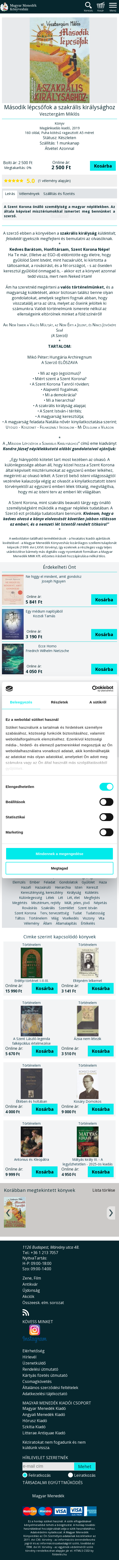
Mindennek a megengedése (59, 854)
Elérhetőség (33, 1351)
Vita (101, 918)
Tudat (77, 913)
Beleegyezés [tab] (21, 702)
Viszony (89, 918)
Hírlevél (29, 1357)
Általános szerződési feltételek (50, 1387)
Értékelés (88, 923)
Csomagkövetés (37, 1381)
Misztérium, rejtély (45, 902)
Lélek (50, 897)
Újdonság (31, 1290)
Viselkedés (70, 918)
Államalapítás (66, 923)
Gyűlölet (88, 882)
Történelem (38, 918)
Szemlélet (66, 908)
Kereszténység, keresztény (42, 892)
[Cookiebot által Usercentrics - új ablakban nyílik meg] (92, 689)
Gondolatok (68, 882)
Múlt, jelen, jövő (77, 902)
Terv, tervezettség (54, 913)
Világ (55, 918)
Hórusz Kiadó (34, 1420)
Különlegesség (30, 897)
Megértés (19, 902)
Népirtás (100, 902)
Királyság (74, 892)
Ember (35, 882)
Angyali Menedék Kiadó (43, 1414)
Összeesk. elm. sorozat (43, 1302)
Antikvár (30, 1284)
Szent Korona (25, 913)
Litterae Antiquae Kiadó (43, 1433)
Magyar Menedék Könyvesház (18, 9)
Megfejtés (92, 897)
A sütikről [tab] (98, 702)
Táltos (20, 918)
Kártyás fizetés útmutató (45, 1375)
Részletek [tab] (59, 702)
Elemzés (19, 882)
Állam (47, 923)
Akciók (28, 1296)
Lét (60, 897)
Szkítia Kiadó (34, 1426)
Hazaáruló (43, 887)
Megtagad (59, 868)
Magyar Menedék (48, 1496)
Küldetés (92, 892)
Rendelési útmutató (40, 1369)
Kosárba (103, 166)
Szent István (87, 908)
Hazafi (26, 887)
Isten (78, 887)
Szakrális (48, 908)
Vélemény (31, 923)
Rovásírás (29, 908)
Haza (103, 882)
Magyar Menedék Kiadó (44, 1408)
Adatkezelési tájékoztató (44, 1393)
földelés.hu (59, 1554)
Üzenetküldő (34, 1363)
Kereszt (92, 887)
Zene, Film (31, 1278)
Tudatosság (95, 913)
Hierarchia (63, 887)
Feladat (49, 882)
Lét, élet (73, 897)
